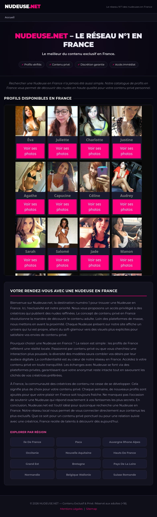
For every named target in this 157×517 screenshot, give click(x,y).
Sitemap (91, 508)
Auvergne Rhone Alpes (124, 442)
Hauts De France (124, 452)
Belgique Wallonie (78, 474)
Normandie (32, 474)
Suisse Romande (124, 474)
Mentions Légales (71, 508)
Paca (78, 442)
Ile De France (32, 442)
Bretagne (78, 463)
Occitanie (32, 452)
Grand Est (32, 463)
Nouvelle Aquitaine (78, 452)
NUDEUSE (23, 6)
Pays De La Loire (125, 463)
